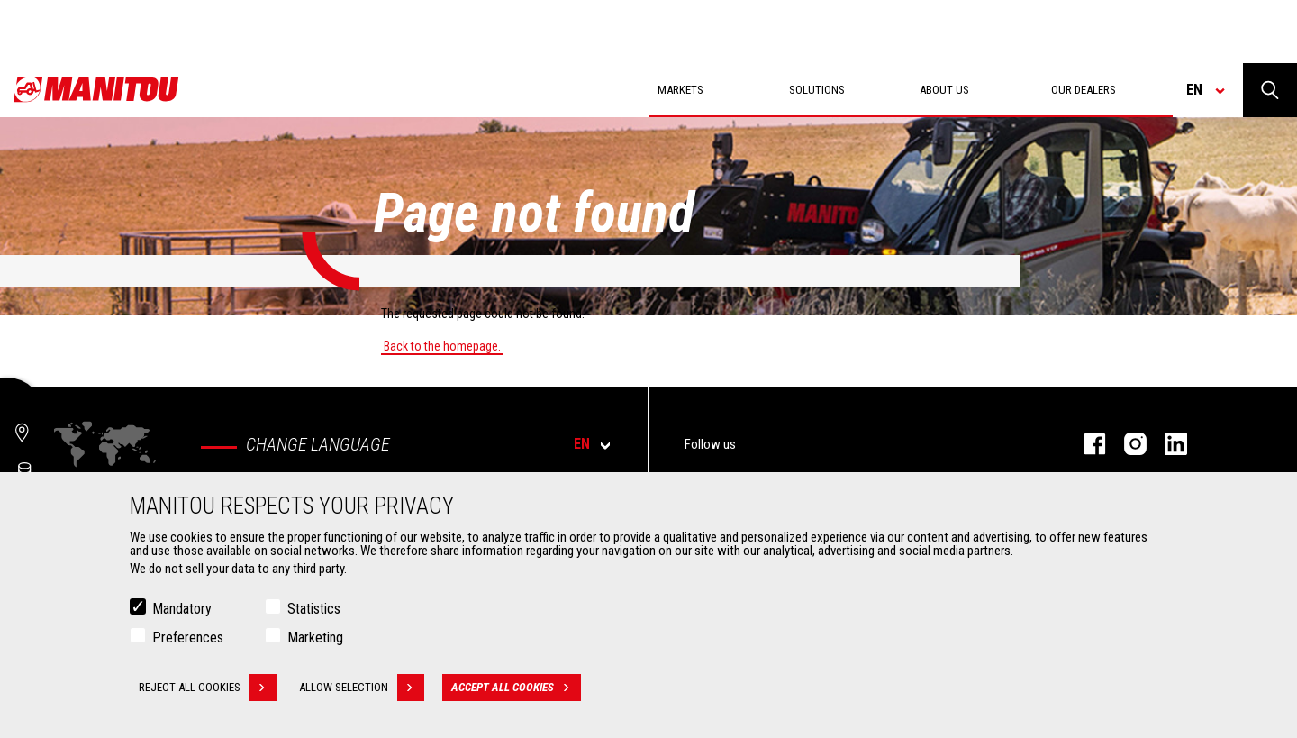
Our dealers (1083, 89)
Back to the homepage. (442, 346)
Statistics (313, 613)
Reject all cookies (208, 692)
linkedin (1167, 444)
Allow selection (361, 692)
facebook (1086, 444)
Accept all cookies (516, 692)
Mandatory (182, 613)
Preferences (187, 642)
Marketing (315, 642)
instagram (1126, 444)
